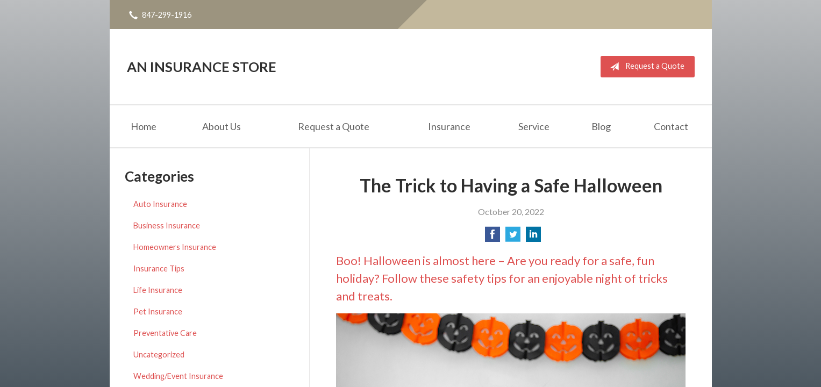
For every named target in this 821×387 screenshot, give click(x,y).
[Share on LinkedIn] (533, 237)
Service (533, 126)
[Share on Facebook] (492, 237)
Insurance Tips (158, 268)
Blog (601, 126)
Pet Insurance (157, 311)
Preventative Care (165, 333)
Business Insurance (166, 225)
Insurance (449, 126)
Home (143, 126)
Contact (671, 126)
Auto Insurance (160, 204)
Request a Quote (644, 66)
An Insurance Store (201, 67)
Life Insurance (157, 290)
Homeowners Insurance (174, 247)
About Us (221, 126)
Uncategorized (158, 354)
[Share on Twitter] (512, 237)
